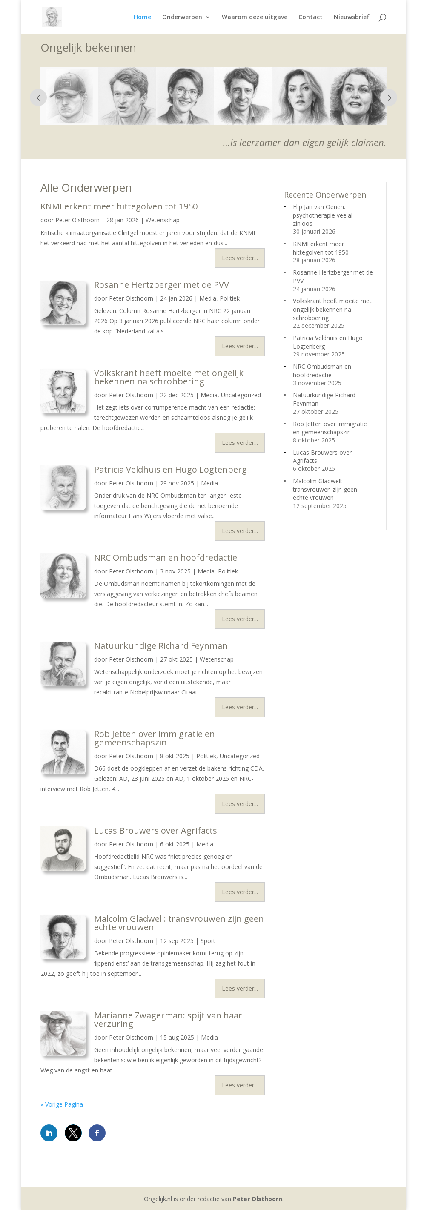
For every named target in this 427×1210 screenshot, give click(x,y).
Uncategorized (241, 395)
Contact (310, 17)
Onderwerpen (182, 17)
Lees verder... (240, 258)
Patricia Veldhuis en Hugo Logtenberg (170, 469)
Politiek (230, 298)
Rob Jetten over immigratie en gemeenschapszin (154, 738)
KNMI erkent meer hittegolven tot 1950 (119, 206)
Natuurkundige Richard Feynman (161, 645)
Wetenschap (163, 220)
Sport (208, 941)
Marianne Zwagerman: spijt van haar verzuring (168, 1019)
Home (142, 17)
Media (207, 298)
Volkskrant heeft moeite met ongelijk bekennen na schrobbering (169, 377)
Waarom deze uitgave (254, 17)
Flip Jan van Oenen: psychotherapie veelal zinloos (322, 215)
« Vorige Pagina (61, 1104)
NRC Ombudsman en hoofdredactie (165, 557)
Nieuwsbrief (352, 17)
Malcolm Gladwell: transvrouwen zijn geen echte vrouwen (179, 923)
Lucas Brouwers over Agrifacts (155, 830)
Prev (38, 97)
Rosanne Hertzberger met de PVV (161, 284)
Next (388, 97)
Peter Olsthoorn (77, 220)
